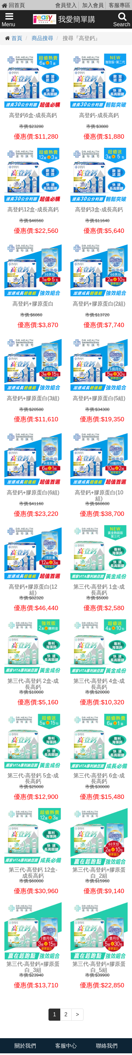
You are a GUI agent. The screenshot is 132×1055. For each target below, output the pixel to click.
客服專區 (119, 5)
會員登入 (66, 5)
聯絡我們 (107, 1046)
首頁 (16, 38)
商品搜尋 (42, 38)
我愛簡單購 (64, 19)
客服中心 (66, 1046)
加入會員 (93, 5)
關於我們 (25, 1046)
